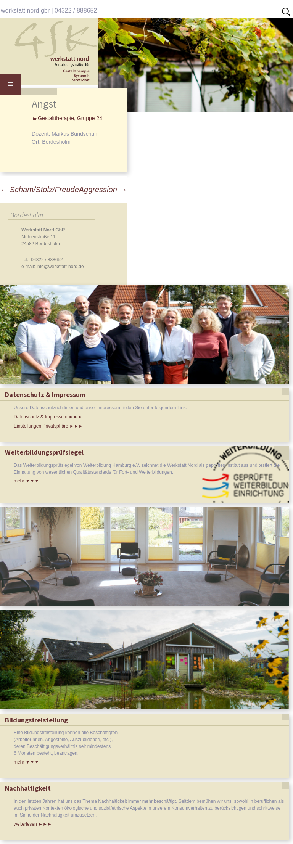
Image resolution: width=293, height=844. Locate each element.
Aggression (103, 189)
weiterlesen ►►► (33, 824)
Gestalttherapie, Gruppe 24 (70, 118)
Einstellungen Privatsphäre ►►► (48, 426)
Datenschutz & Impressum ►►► (48, 417)
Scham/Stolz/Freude (39, 189)
